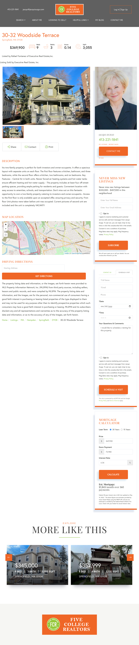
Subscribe (113, 245)
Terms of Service (114, 403)
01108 (54, 312)
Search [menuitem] (19, 20)
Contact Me (113, 151)
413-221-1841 (13, 9)
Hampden (31, 312)
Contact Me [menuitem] (117, 20)
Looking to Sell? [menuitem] (57, 20)
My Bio (101, 158)
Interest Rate (104, 460)
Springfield (44, 312)
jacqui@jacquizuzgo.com (33, 9)
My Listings (103, 144)
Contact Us (107, 273)
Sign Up (124, 9)
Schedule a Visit (124, 274)
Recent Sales (113, 144)
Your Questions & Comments (111, 326)
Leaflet (67, 253)
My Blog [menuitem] (99, 20)
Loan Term (103, 432)
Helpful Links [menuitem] (80, 20)
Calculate (113, 477)
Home (4, 312)
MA (22, 312)
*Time (101, 315)
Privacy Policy (108, 235)
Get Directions (78, 268)
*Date (101, 304)
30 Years (114, 432)
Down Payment (105, 450)
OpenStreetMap (77, 253)
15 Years (125, 432)
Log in (116, 9)
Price (101, 439)
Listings (14, 312)
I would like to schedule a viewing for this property (116, 342)
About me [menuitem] (37, 20)
